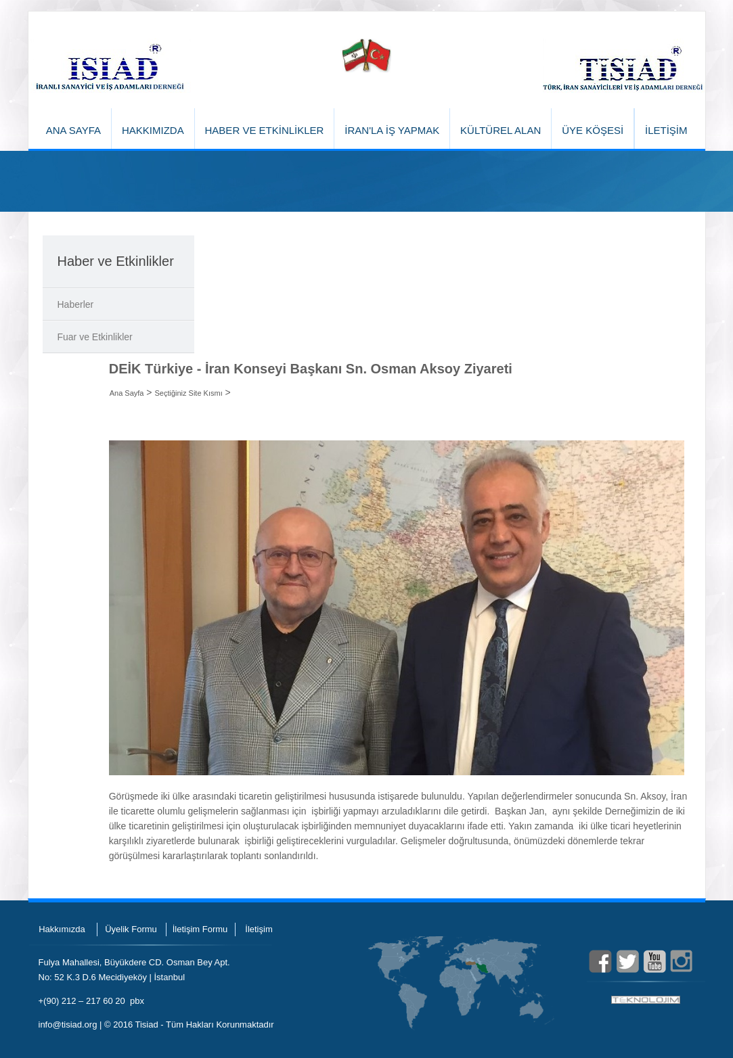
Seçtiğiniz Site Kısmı (188, 393)
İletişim (258, 929)
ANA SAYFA (73, 130)
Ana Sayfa (127, 393)
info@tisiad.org (68, 1024)
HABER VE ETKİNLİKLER (264, 130)
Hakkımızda (62, 929)
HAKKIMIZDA (153, 130)
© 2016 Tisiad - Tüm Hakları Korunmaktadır (189, 1024)
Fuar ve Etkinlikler (95, 336)
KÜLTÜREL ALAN (500, 130)
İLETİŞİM (666, 130)
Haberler (76, 304)
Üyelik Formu (131, 929)
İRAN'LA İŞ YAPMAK (392, 130)
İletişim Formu (200, 929)
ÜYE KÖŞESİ (592, 130)
